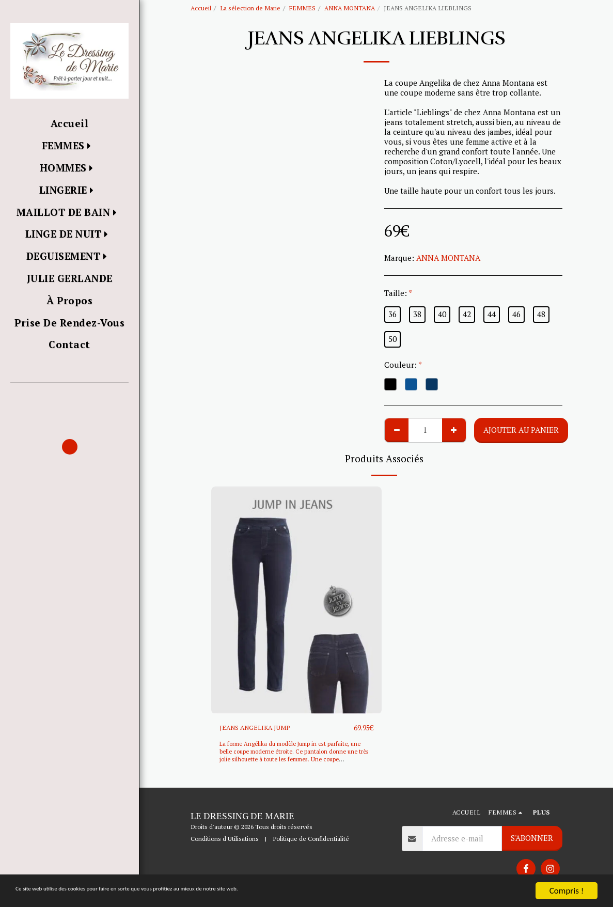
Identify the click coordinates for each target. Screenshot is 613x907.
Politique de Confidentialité (311, 839)
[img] (296, 600)
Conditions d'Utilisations (225, 839)
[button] (69, 397)
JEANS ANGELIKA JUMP (261, 728)
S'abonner (532, 838)
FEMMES (302, 8)
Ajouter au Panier (521, 430)
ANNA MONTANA (349, 8)
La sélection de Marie (250, 8)
